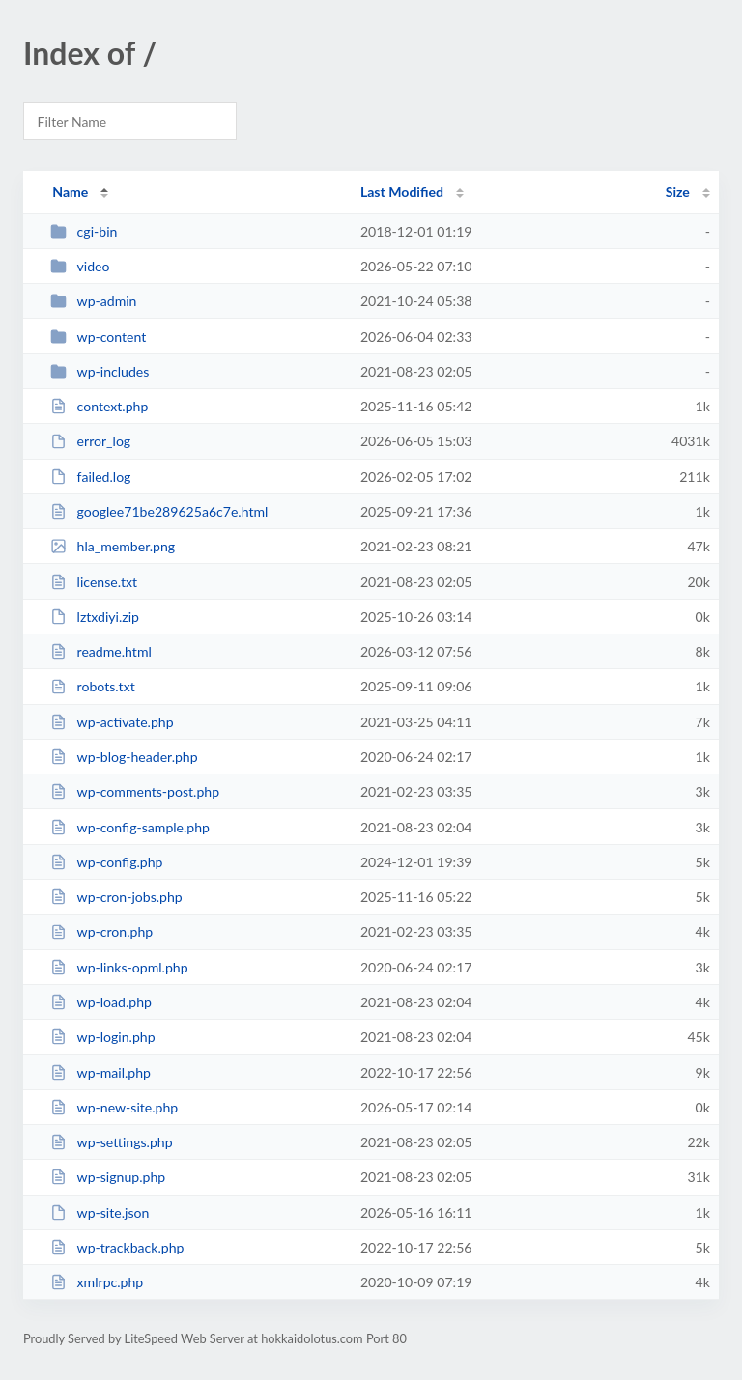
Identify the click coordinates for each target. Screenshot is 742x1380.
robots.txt (92, 686)
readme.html (101, 651)
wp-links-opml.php (118, 967)
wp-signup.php (107, 1177)
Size (678, 191)
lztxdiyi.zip (94, 616)
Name (70, 191)
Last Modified (401, 191)
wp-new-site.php (114, 1107)
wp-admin (93, 301)
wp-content (98, 336)
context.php (99, 406)
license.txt (93, 582)
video (79, 266)
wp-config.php (106, 862)
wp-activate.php (111, 722)
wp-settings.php (111, 1142)
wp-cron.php (101, 931)
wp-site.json (99, 1212)
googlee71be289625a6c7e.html (159, 511)
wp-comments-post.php (134, 791)
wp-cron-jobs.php (116, 896)
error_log (90, 441)
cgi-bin (83, 231)
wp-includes (99, 371)
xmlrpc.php (96, 1282)
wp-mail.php (100, 1072)
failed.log (90, 476)
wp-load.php (101, 1002)
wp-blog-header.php (123, 756)
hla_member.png (112, 546)
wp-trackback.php (117, 1247)
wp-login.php (102, 1036)
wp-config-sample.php (130, 827)
